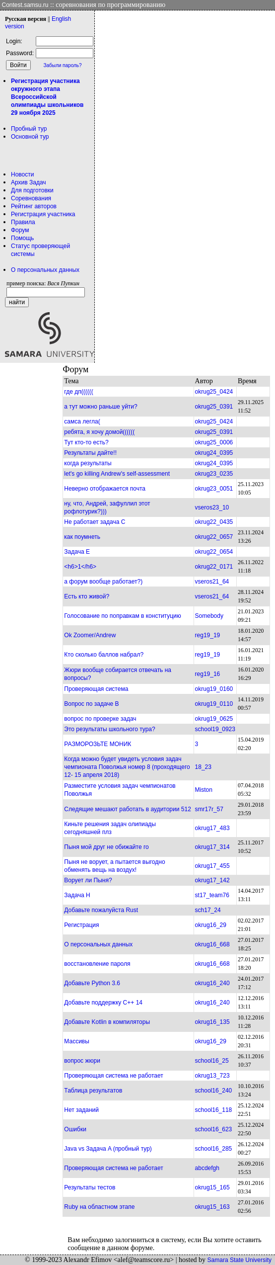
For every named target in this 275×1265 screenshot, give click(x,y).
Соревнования (31, 198)
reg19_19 (207, 635)
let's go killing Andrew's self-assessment (117, 473)
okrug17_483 (212, 828)
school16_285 (213, 1148)
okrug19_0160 (214, 688)
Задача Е (77, 551)
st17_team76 (212, 895)
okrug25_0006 (214, 442)
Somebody (209, 615)
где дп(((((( (78, 391)
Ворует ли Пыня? (88, 880)
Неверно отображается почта (104, 488)
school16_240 (213, 1090)
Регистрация (81, 925)
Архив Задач (28, 182)
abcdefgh (207, 1168)
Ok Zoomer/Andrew (90, 635)
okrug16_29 (210, 925)
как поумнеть (82, 536)
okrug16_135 (212, 1021)
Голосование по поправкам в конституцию (122, 615)
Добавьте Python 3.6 (92, 983)
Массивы (76, 1041)
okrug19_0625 (214, 718)
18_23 (203, 766)
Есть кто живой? (86, 596)
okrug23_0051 (214, 488)
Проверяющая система (96, 688)
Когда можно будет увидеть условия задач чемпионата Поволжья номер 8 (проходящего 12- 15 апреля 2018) (127, 767)
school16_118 (213, 1109)
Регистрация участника (43, 214)
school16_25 (212, 1060)
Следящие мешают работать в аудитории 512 (127, 809)
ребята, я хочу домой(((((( (99, 431)
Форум (20, 230)
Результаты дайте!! (90, 452)
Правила (23, 222)
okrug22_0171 (214, 566)
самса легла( (82, 421)
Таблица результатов (93, 1090)
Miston (203, 789)
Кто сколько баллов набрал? (103, 654)
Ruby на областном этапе (99, 1206)
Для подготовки (32, 190)
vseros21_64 (212, 581)
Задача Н (77, 895)
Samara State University (239, 1260)
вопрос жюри (82, 1060)
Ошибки (75, 1129)
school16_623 (213, 1129)
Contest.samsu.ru (25, 4)
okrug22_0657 (214, 536)
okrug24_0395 (214, 452)
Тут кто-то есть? (86, 442)
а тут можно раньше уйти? (100, 406)
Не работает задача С (94, 521)
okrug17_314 (212, 846)
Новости (22, 174)
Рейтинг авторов (34, 206)
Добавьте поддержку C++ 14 (103, 1002)
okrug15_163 (212, 1206)
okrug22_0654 (214, 551)
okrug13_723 (212, 1075)
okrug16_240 (212, 983)
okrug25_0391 (214, 406)
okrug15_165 (212, 1187)
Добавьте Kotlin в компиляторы (107, 1021)
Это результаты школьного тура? (109, 729)
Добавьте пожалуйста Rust (101, 910)
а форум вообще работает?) (103, 581)
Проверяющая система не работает (113, 1075)
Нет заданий (81, 1109)
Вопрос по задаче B (91, 703)
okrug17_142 (212, 880)
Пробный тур (29, 128)
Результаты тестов (89, 1187)
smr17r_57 (209, 809)
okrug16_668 (212, 944)
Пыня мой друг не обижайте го (106, 846)
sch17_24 (208, 910)
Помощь (22, 238)
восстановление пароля (97, 963)
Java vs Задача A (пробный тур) (107, 1148)
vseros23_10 (212, 507)
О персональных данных (45, 269)
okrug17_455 (212, 865)
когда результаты (87, 463)
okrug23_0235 (214, 473)
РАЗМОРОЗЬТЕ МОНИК (97, 744)
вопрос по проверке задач (100, 718)
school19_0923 (215, 729)
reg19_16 (207, 674)
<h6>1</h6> (80, 566)
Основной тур (30, 136)
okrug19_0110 (214, 703)
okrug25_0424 (214, 391)
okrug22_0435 (214, 521)
